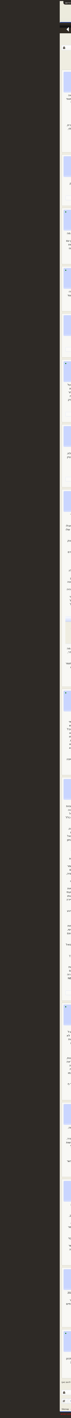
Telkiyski (41, 1106)
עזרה (13, 1409)
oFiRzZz (60, 349)
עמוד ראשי (62, 25)
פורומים (49, 25)
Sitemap (5, 1409)
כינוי (44, 74)
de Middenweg (45, 198)
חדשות (37, 25)
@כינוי (61, 714)
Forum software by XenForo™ (28, 1414)
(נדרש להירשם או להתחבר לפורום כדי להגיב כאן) (22, 1382)
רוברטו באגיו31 (38, 1272)
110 (35, 54)
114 (22, 54)
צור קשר (21, 1409)
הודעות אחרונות (61, 30)
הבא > (16, 54)
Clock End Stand (37, 317)
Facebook (25, 25)
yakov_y (42, 428)
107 (48, 54)
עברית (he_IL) (63, 1409)
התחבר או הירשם (12, 3)
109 (40, 54)
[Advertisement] (36, 62)
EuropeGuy (59, 198)
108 (44, 54)
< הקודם (64, 54)
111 (31, 54)
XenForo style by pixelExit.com (56, 1414)
